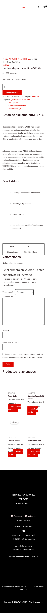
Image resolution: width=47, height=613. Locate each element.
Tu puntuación (9, 292)
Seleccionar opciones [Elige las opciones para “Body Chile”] (14, 408)
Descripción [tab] (13, 102)
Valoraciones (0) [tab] (14, 109)
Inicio (5, 59)
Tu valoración (9, 296)
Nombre (6, 330)
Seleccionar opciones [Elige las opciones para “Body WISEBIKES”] (33, 452)
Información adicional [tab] (17, 106)
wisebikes (26, 99)
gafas (13, 99)
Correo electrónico (11, 342)
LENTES (26, 59)
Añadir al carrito (12, 92)
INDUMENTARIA (15, 59)
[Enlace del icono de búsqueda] (39, 7)
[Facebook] (16, 516)
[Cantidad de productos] (7, 87)
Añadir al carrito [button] (32, 410)
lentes (18, 99)
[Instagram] (30, 516)
